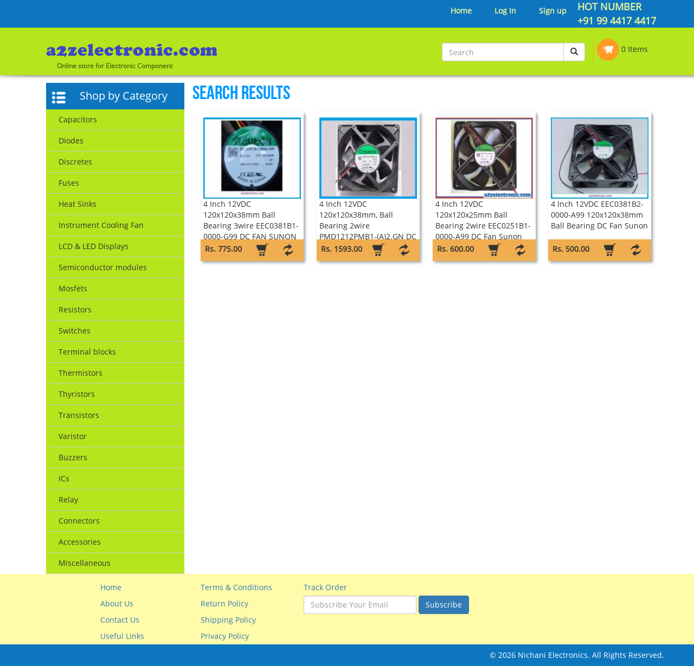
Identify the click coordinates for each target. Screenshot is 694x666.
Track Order (325, 587)
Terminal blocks (87, 352)
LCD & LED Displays (93, 246)
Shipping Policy (228, 620)
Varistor (73, 436)
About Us (116, 603)
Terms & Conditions (236, 587)
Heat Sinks (78, 204)
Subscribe (444, 604)
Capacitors (78, 119)
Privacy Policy (225, 636)
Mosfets (73, 288)
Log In (505, 10)
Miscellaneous (85, 563)
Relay (68, 499)
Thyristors (77, 394)
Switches (75, 330)
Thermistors (80, 373)
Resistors (75, 309)
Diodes (71, 140)
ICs (64, 478)
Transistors (79, 415)
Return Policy (224, 603)
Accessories (80, 542)
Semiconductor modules (103, 267)
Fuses (69, 183)
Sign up (553, 10)
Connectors (79, 520)
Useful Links (122, 636)
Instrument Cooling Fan (101, 225)
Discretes (75, 161)
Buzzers (73, 457)
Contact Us (119, 620)
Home (461, 10)
